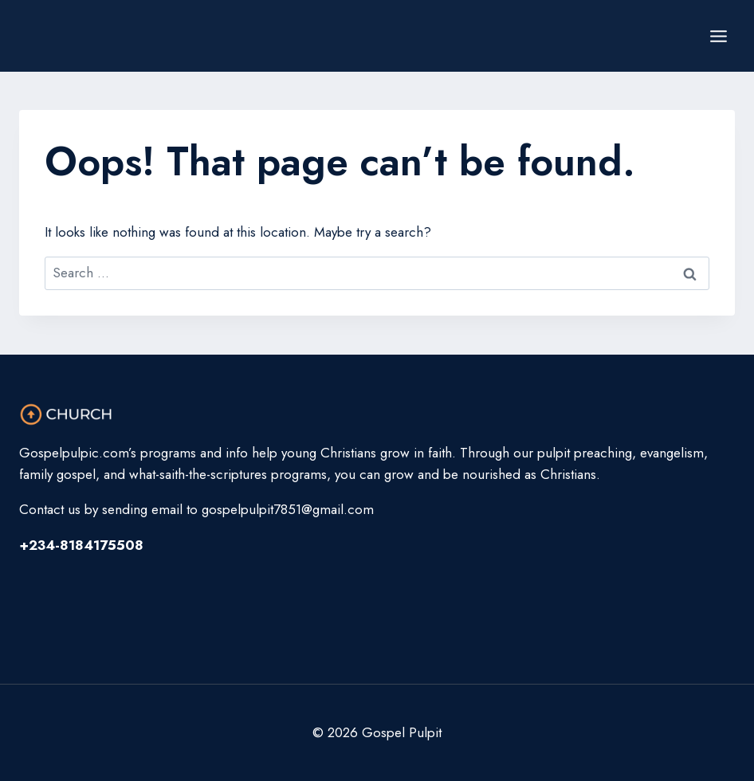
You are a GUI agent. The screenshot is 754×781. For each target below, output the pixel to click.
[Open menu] (718, 36)
